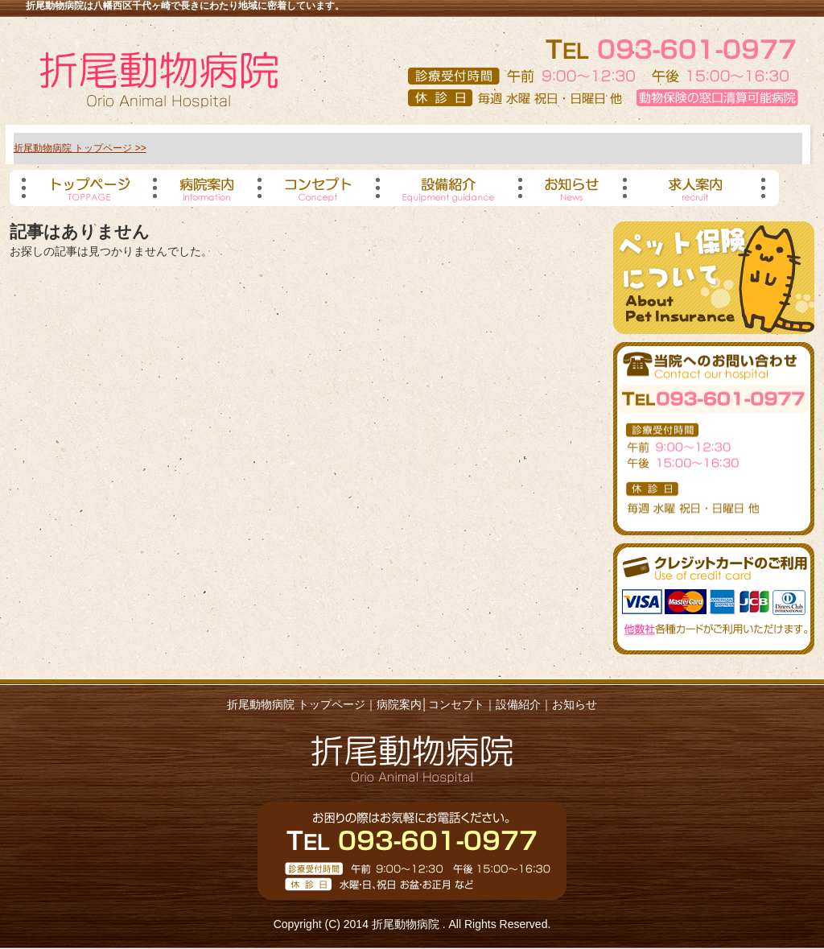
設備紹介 (518, 704)
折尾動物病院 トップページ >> (80, 148)
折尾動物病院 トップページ (296, 704)
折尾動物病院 (407, 924)
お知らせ (574, 704)
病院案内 (399, 704)
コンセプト (456, 704)
